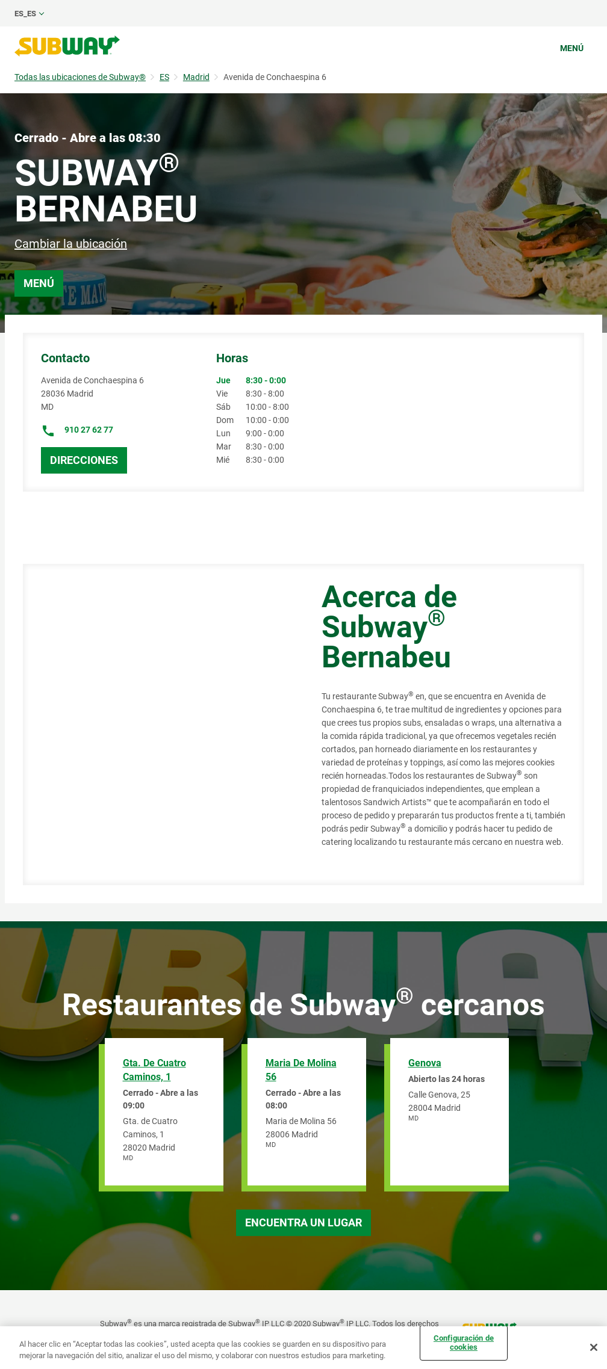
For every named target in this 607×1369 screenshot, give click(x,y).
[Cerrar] (594, 1347)
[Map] (158, 724)
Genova (424, 1063)
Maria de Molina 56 (301, 1070)
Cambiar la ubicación (70, 243)
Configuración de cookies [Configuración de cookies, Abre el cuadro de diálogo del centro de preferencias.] (464, 1342)
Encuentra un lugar (303, 1222)
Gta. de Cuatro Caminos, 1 (154, 1070)
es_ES (25, 13)
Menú (572, 48)
